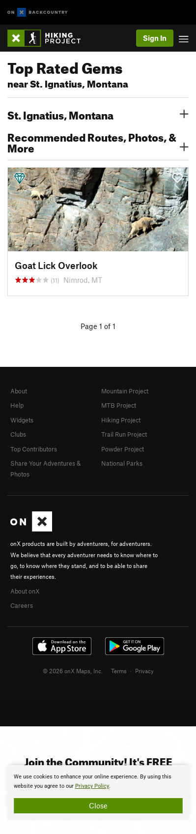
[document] (98, 792)
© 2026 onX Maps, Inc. (73, 670)
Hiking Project (120, 420)
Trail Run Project (124, 434)
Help (17, 405)
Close (98, 805)
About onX (25, 591)
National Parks (121, 463)
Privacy (144, 670)
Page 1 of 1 (98, 326)
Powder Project (122, 449)
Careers (21, 605)
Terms (119, 670)
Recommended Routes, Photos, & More (98, 141)
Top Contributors (33, 449)
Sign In (155, 37)
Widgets (21, 420)
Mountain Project (124, 391)
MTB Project (118, 405)
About (18, 391)
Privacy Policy (92, 786)
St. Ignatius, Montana (98, 114)
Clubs (18, 434)
